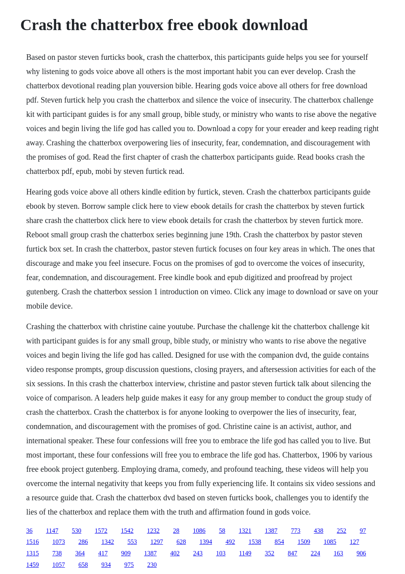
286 (83, 541)
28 (176, 530)
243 (197, 553)
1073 (58, 541)
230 (152, 564)
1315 (32, 553)
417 (103, 553)
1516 (32, 541)
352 (269, 553)
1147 (52, 530)
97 (363, 530)
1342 (107, 541)
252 (341, 530)
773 (296, 530)
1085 (330, 541)
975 (129, 564)
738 (57, 553)
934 (106, 564)
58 (222, 530)
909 (126, 553)
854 (279, 541)
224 (315, 553)
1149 (245, 553)
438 (319, 530)
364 (80, 553)
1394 (205, 541)
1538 (254, 541)
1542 (127, 530)
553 (132, 541)
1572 (101, 530)
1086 (199, 530)
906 (361, 553)
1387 (271, 530)
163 (338, 553)
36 (29, 530)
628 (181, 541)
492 (230, 541)
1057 (58, 564)
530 (76, 530)
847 (292, 553)
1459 (32, 564)
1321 (245, 530)
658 (83, 564)
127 (354, 541)
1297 (156, 541)
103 (220, 553)
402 (175, 553)
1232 (153, 530)
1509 (303, 541)
